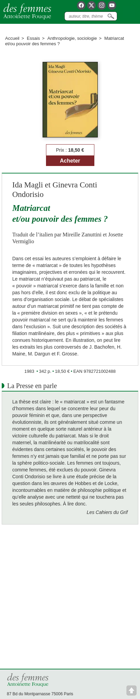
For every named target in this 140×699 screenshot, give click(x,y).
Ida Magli (27, 185)
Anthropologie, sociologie (72, 38)
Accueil (12, 38)
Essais (33, 38)
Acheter (70, 161)
